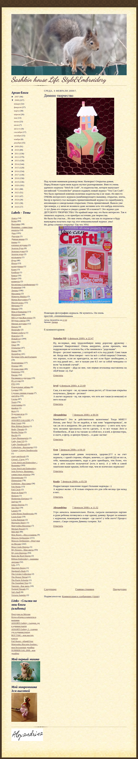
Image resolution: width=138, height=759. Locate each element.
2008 (17, 100)
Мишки (14, 308)
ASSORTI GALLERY (21, 420)
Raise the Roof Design (21, 556)
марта (17, 111)
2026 (17, 207)
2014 (17, 164)
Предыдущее (120, 589)
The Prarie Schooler (19, 580)
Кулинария (16, 287)
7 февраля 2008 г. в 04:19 (72, 449)
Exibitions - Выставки (21, 483)
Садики (14, 390)
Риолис (14, 375)
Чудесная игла (17, 414)
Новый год (16, 338)
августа (17, 128)
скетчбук (15, 396)
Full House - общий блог (22, 641)
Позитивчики (17, 363)
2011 (17, 153)
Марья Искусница (19, 299)
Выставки (15, 224)
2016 (17, 171)
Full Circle (16, 489)
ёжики (14, 242)
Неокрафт (15, 329)
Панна (14, 351)
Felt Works (16, 486)
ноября (17, 139)
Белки (14, 221)
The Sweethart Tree (19, 583)
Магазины (16, 293)
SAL (13, 565)
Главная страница (84, 589)
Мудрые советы (18, 320)
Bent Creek (16, 423)
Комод (14, 278)
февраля (18, 107)
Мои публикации (19, 311)
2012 (17, 157)
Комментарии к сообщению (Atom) (81, 596)
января (17, 104)
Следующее (50, 589)
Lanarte (14, 510)
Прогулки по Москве (20, 614)
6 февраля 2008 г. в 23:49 (73, 385)
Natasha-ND (60, 338)
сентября (18, 132)
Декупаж (15, 236)
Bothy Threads (17, 429)
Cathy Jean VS (17, 441)
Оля (55, 449)
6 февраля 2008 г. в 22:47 (81, 338)
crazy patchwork (18, 456)
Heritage (15, 495)
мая (16, 118)
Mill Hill (15, 531)
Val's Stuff (15, 592)
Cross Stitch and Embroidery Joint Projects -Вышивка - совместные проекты (23, 471)
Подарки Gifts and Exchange (24, 357)
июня (16, 121)
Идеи (13, 260)
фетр (13, 411)
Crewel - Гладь (18, 459)
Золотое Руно (17, 248)
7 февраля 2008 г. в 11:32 (85, 507)
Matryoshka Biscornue (21, 526)
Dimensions (16, 480)
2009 (17, 146)
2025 (17, 203)
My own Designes (19, 553)
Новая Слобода (18, 332)
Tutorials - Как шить (20, 586)
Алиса (14, 218)
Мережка (15, 305)
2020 (17, 185)
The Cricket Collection (21, 574)
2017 (17, 175)
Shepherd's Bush (18, 571)
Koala (56, 481)
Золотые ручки (18, 251)
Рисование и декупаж (21, 378)
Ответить (58, 375)
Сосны (14, 399)
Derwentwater (17, 477)
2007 (17, 96)
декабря (18, 143)
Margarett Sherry (18, 522)
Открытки (16, 348)
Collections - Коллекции (22, 447)
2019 (17, 182)
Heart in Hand (17, 492)
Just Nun (15, 507)
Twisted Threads (18, 589)
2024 (17, 199)
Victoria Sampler (18, 595)
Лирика (14, 290)
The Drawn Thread (19, 577)
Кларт (14, 269)
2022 (17, 192)
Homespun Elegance (20, 498)
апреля (17, 114)
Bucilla (14, 435)
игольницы (16, 257)
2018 (17, 178)
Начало (14, 327)
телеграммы (16, 405)
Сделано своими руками (22, 393)
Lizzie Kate (16, 516)
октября (18, 135)
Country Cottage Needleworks (24, 450)
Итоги (14, 263)
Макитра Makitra (19, 296)
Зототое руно (17, 254)
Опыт (13, 345)
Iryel (55, 385)
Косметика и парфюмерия (23, 284)
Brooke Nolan (17, 432)
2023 (17, 196)
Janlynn (14, 501)
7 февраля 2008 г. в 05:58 (74, 481)
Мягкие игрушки (19, 323)
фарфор (14, 408)
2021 (17, 189)
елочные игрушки (19, 245)
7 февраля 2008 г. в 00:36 (85, 414)
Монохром (16, 314)
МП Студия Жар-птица (21, 317)
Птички (14, 366)
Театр (14, 402)
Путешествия (17, 369)
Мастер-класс (17, 302)
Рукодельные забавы (20, 387)
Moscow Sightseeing (20, 538)
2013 (17, 160)
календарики (17, 266)
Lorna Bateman (18, 520)
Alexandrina (60, 414)
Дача (13, 233)
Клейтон (15, 272)
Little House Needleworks (22, 513)
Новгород (15, 336)
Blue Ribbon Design (20, 426)
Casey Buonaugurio (19, 438)
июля (16, 125)
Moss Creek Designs (20, 547)
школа (14, 417)
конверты (15, 281)
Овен (13, 342)
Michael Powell (18, 529)
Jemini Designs (18, 504)
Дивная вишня (18, 239)
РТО (13, 384)
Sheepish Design (18, 568)
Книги (14, 275)
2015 (17, 167)
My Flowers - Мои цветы (22, 550)
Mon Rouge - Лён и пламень (24, 535)
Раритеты (15, 372)
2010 (17, 150)
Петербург (16, 354)
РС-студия (16, 381)
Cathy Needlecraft (19, 444)
